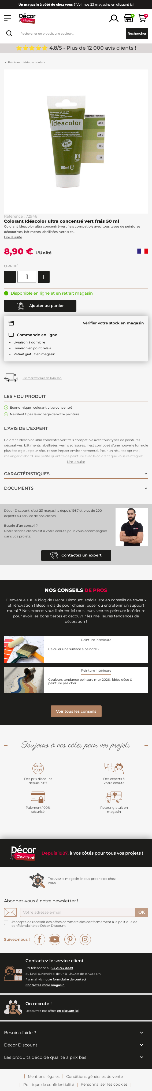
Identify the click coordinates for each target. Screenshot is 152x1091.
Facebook (39, 939)
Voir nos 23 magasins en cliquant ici (76, 4)
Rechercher (137, 33)
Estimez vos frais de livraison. (42, 378)
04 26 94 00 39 (62, 968)
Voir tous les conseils (76, 711)
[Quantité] (26, 277)
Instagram (85, 939)
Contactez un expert (76, 555)
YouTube (54, 939)
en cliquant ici (68, 1011)
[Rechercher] (76, 33)
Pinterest (70, 939)
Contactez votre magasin (45, 985)
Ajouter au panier (40, 306)
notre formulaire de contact (64, 979)
